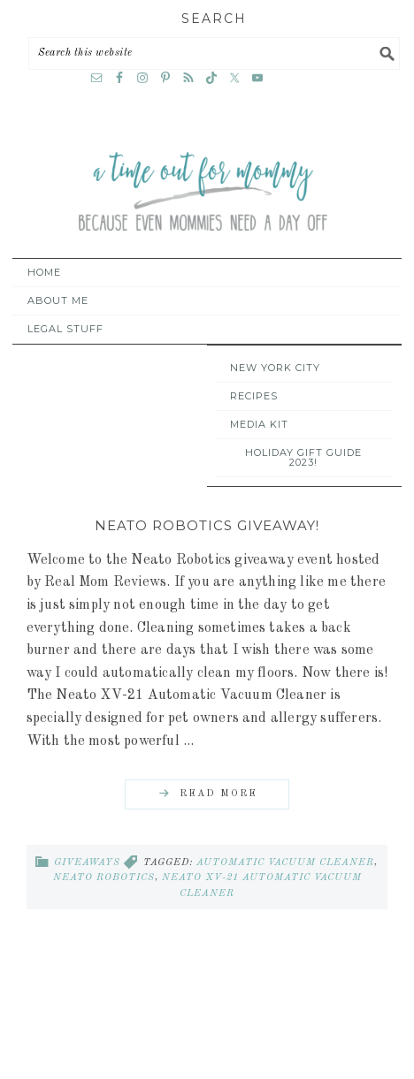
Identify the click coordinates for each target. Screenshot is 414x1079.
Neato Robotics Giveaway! (207, 525)
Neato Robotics (104, 878)
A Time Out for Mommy (202, 192)
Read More (218, 794)
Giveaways (87, 863)
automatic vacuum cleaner (285, 863)
